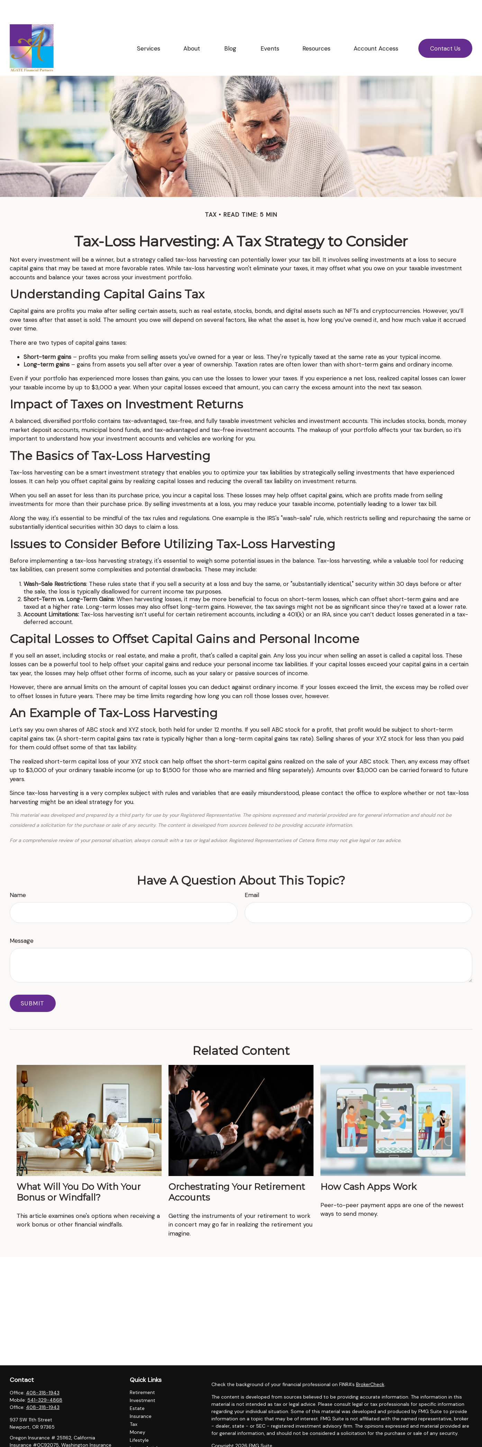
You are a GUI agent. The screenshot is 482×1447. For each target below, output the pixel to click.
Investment (142, 1379)
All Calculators (146, 1443)
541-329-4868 (44, 1379)
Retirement (142, 1371)
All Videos (141, 1435)
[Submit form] (33, 982)
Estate (137, 1387)
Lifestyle (139, 1419)
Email (252, 874)
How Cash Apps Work (368, 1165)
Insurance (141, 1395)
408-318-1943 (43, 1372)
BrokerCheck (370, 1363)
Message (22, 920)
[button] (148, 27)
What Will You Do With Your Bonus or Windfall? (78, 1171)
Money (137, 1411)
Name (18, 874)
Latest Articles (146, 1427)
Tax (133, 1403)
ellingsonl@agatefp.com (37, 1443)
